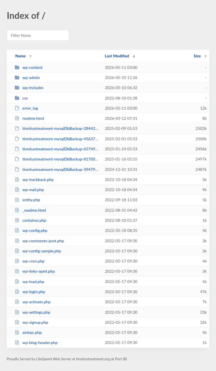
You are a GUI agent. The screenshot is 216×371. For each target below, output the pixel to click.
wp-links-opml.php (35, 271)
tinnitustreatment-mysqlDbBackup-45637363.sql (57, 138)
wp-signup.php (31, 322)
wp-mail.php (29, 189)
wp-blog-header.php (36, 342)
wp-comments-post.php (39, 240)
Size (197, 55)
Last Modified (117, 55)
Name (20, 55)
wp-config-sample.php (38, 250)
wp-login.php (30, 291)
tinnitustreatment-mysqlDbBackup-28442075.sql (57, 128)
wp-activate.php (32, 301)
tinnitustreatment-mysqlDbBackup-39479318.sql (57, 169)
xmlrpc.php (28, 332)
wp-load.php (29, 281)
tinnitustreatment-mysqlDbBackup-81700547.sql (57, 159)
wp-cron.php (29, 261)
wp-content (28, 67)
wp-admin (27, 77)
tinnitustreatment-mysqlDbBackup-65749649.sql (57, 148)
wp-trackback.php (34, 179)
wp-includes (29, 87)
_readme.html (30, 210)
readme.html (29, 118)
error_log (26, 108)
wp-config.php (31, 230)
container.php (30, 220)
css (21, 98)
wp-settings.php (32, 312)
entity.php (27, 199)
